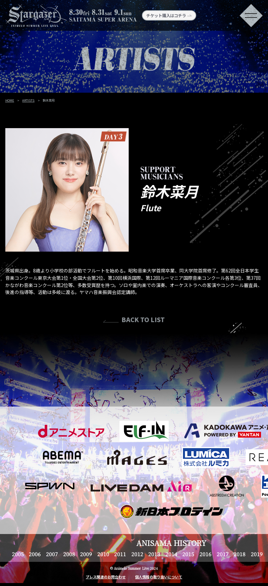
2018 (240, 554)
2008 (69, 554)
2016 (205, 554)
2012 (137, 554)
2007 (52, 554)
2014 (171, 554)
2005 (18, 554)
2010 (103, 554)
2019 (257, 554)
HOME (9, 100)
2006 (35, 554)
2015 (188, 554)
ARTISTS (28, 100)
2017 (223, 554)
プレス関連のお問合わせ (106, 576)
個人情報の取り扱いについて (158, 576)
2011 (120, 554)
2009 (86, 554)
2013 (154, 554)
